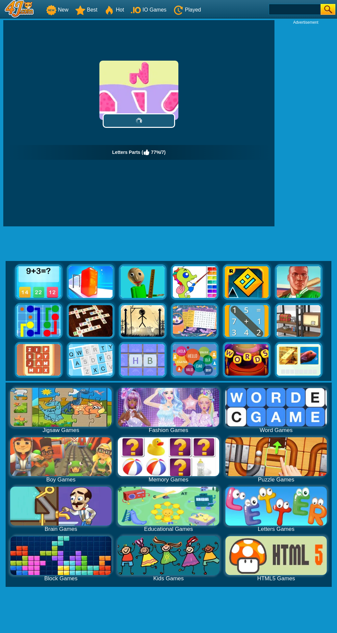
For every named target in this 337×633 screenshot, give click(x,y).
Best (86, 10)
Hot (114, 10)
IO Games (149, 10)
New (57, 10)
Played (187, 10)
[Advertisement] (305, 124)
